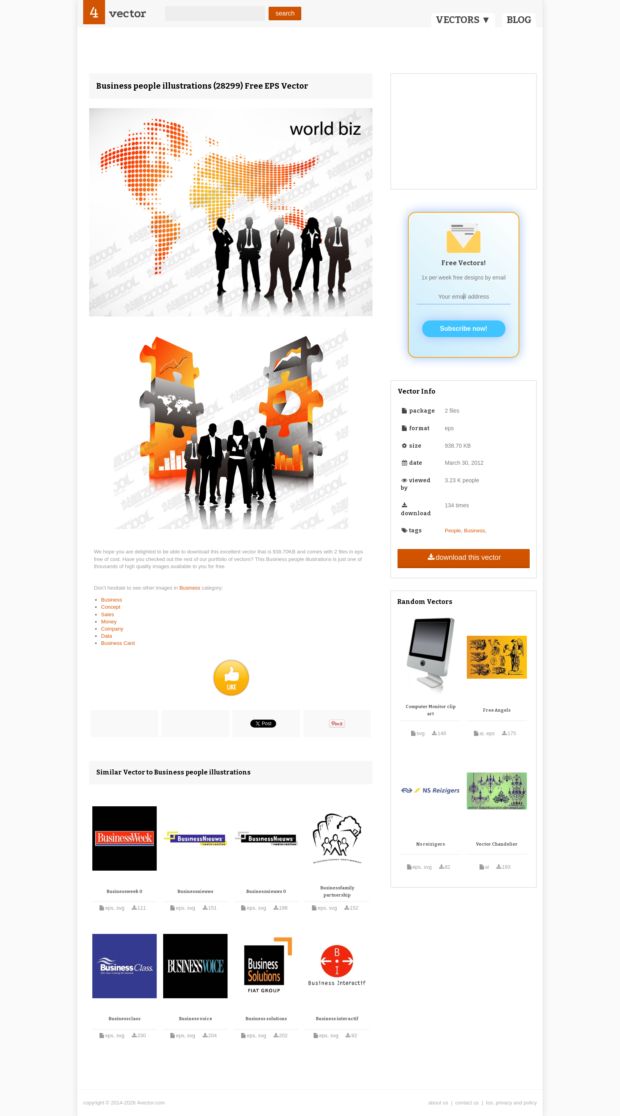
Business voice (195, 1018)
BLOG (519, 19)
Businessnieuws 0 (266, 891)
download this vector (463, 557)
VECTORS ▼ (463, 19)
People (453, 531)
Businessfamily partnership (337, 891)
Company (112, 629)
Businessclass (124, 1018)
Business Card (118, 643)
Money (109, 622)
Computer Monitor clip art (431, 710)
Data (106, 636)
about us (438, 1103)
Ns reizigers (430, 844)
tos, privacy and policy (511, 1103)
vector (127, 13)
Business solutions (266, 1018)
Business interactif (337, 1018)
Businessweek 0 (124, 891)
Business (190, 588)
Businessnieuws (195, 891)
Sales (107, 614)
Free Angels (497, 710)
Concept (110, 607)
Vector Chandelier (497, 844)
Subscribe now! (463, 328)
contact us (467, 1103)
